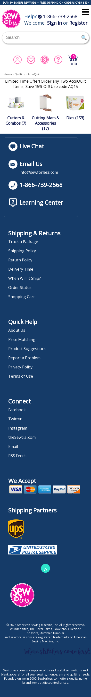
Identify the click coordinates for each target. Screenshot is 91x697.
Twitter (15, 419)
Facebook (17, 409)
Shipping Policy (22, 250)
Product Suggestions (27, 348)
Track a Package (23, 241)
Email (13, 446)
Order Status (20, 287)
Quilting (20, 74)
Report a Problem (24, 357)
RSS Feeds (17, 455)
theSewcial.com (22, 437)
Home (8, 74)
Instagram (17, 428)
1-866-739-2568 (57, 16)
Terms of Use (20, 376)
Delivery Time (20, 269)
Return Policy (20, 260)
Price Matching (21, 339)
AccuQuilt (34, 74)
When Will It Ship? (24, 278)
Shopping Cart (21, 296)
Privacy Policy (20, 367)
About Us (16, 330)
